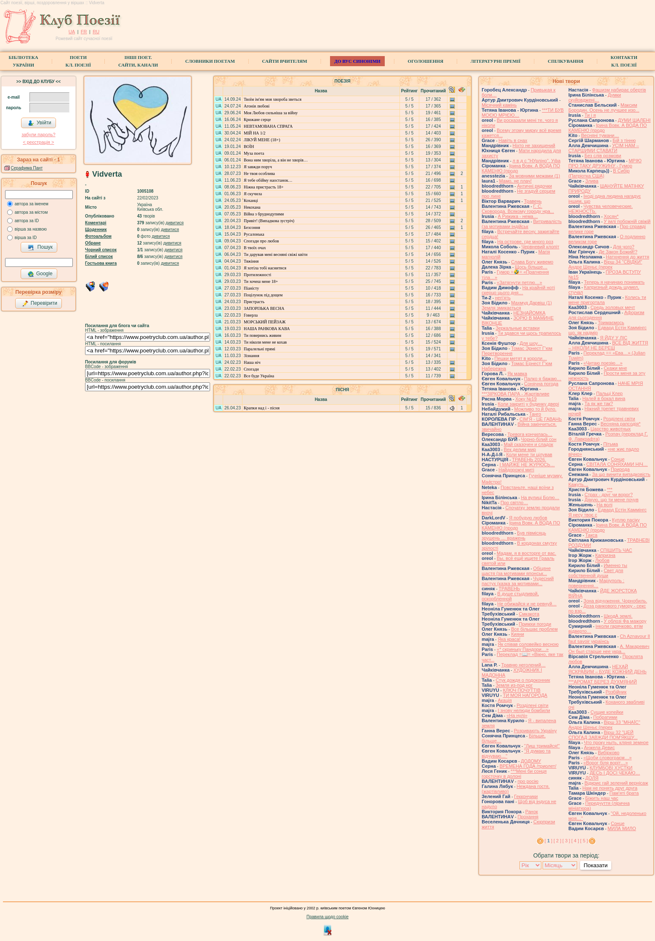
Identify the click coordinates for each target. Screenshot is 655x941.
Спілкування (565, 61)
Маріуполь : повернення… (596, 583)
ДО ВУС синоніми (357, 61)
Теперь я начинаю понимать (614, 282)
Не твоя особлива (259, 173)
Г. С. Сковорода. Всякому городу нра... (518, 209)
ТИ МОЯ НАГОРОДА (525, 695)
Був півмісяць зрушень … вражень (514, 535)
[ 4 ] (575, 840)
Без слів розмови (602, 155)
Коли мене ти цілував (529, 454)
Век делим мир (520, 449)
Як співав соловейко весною (528, 644)
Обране (93, 243)
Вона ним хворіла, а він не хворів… (276, 160)
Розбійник (616, 691)
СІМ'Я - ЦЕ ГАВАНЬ (540, 419)
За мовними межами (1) (534, 175)
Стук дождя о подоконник (522, 680)
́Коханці (251, 200)
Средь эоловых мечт (613, 307)
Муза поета (254, 153)
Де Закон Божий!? (618, 251)
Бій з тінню (624, 140)
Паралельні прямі (259, 349)
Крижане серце (257, 119)
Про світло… (514, 502)
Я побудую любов (528, 517)
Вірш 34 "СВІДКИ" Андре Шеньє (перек (605, 264)
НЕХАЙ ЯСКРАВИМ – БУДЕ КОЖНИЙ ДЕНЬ (607, 669)
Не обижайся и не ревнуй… (526, 603)
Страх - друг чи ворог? (608, 494)
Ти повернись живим (262, 335)
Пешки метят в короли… (521, 358)
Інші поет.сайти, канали (138, 61)
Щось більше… (531, 266)
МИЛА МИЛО (621, 828)
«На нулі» (516, 715)
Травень (533, 201)
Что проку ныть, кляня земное (616, 742)
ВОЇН (249, 146)
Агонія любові (256, 106)
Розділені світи (532, 705)
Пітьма (610, 443)
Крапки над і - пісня (262, 408)
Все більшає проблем (534, 629)
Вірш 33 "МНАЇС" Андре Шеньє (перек (604, 725)
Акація (504, 700)
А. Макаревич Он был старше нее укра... (608, 649)
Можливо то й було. (535, 408)
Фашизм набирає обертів (619, 89)
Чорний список (101, 249)
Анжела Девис (599, 747)
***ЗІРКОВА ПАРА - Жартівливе (515, 393)
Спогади (251, 369)
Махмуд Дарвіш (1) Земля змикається (517, 305)
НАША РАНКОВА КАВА (267, 328)
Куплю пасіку (626, 519)
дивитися (174, 222)
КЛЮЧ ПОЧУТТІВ (522, 690)
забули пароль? (38, 134)
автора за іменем (31, 204)
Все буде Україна (259, 376)
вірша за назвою (31, 229)
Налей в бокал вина (603, 398)
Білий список (99, 256)
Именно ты (615, 565)
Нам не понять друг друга (609, 787)
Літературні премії (496, 61)
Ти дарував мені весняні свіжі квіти (275, 254)
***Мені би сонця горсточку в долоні (514, 774)
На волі (604, 504)
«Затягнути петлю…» (519, 282)
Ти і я (590, 115)
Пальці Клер (609, 393)
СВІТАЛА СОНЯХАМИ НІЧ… (617, 464)
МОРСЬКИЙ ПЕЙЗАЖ (265, 322)
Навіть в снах (512, 140)
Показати (595, 865)
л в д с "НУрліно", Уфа (537, 160)
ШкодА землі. (618, 615)
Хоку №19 (526, 398)
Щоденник (96, 229)
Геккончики (526, 796)
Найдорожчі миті (516, 469)
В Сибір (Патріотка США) (598, 173)
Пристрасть (254, 301)
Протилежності (257, 274)
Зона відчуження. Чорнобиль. (615, 600)
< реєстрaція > (38, 142)
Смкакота (529, 613)
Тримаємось (611, 322)
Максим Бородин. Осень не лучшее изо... (603, 107)
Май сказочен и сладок (529, 444)
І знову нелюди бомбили (524, 710)
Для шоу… (530, 343)
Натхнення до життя (627, 256)
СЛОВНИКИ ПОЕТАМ (210, 61)
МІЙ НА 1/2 (255, 133)
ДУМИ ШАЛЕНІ (634, 120)
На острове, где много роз (525, 241)
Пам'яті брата (624, 793)
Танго (535, 414)
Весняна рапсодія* (621, 423)
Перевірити (39, 303)
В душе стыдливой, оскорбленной (510, 596)
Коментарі (95, 222)
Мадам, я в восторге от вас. (526, 553)
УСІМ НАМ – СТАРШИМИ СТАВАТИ (603, 148)
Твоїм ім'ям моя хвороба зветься (272, 99)
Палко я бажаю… (542, 378)
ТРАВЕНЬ (509, 588)
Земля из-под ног (514, 685)
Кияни (517, 634)
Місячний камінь (499, 105)
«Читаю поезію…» (603, 363)
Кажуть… (578, 484)
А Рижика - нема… (518, 216)
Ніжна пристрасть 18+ (264, 187)
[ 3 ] (566, 840)
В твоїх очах (255, 247)
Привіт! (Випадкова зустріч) (269, 220)
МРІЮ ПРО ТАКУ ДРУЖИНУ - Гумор (605, 163)
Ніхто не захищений (534, 145)
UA (72, 31)
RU (96, 31)
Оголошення (426, 61)
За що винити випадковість (621, 474)
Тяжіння (251, 261)
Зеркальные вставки (517, 328)
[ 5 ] (584, 840)
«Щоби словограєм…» (607, 757)
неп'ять (503, 297)
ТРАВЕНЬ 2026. (529, 459)
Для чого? (623, 246)
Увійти (39, 123)
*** (609, 489)
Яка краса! (509, 639)
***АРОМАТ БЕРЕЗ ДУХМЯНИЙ (602, 681)
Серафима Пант (27, 168)
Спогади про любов (261, 241)
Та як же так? (598, 403)
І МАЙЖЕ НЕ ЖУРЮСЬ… (527, 464)
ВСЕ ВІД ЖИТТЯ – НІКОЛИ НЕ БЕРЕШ (608, 345)
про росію (527, 781)
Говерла (251, 315)
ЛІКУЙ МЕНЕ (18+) (262, 139)
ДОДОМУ (531, 761)
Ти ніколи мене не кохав (265, 342)
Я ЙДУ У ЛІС (613, 337)
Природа (620, 469)
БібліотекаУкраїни (23, 61)
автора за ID (27, 220)
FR (84, 31)
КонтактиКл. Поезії (624, 61)
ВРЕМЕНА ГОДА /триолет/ (528, 766)
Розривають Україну (535, 730)
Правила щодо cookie (327, 916)
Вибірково (608, 752)
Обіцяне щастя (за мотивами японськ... (516, 571)
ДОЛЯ (592, 777)
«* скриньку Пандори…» (522, 649)
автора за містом (31, 212)
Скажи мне (615, 368)
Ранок (531, 811)
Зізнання (251, 355)
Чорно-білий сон (538, 439)
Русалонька (254, 234)
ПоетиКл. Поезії (78, 61)
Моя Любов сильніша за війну (271, 112)
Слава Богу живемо (532, 261)
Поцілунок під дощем (263, 295)
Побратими (605, 717)
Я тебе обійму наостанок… (268, 180)
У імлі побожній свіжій (627, 221)
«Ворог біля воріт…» (605, 762)
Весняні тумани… (600, 135)
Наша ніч (252, 362)
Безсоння (252, 227)
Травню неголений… (523, 664)
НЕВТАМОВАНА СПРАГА (268, 126)
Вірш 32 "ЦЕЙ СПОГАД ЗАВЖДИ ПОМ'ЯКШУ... (602, 735)
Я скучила (253, 193)
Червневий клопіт (540, 246)
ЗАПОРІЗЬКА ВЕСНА (264, 308)
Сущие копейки (607, 712)
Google (40, 274)
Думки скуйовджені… (594, 97)
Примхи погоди (535, 623)
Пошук (40, 247)
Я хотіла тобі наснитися (265, 268)
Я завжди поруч (258, 166)
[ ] (548, 840)
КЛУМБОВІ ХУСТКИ (611, 767)
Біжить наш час (601, 798)
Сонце (617, 459)
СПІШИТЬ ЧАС (616, 550)
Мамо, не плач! (515, 180)
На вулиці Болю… (540, 497)
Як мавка (517, 373)
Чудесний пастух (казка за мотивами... (518, 581)
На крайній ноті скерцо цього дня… (518, 290)
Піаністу (251, 288)
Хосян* (611, 216)
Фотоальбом (98, 236)
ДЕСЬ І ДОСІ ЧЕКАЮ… (615, 772)
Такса (591, 535)
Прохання (527, 816)
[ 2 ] (557, 840)
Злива (591, 180)
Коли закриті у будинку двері (528, 403)
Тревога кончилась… (529, 434)
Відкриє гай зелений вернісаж (616, 782)
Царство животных (611, 428)
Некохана (252, 207)
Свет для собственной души (595, 573)
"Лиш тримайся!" (542, 745)
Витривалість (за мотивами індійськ (522, 224)
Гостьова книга (101, 263)
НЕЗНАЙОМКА (529, 312)
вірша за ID (26, 237)
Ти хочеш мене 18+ (261, 281)
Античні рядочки (534, 185)
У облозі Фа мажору (625, 621)
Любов (602, 560)
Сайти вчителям (284, 61)
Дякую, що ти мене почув (611, 499)
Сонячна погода (541, 383)
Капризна (605, 555)
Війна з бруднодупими (264, 214)
